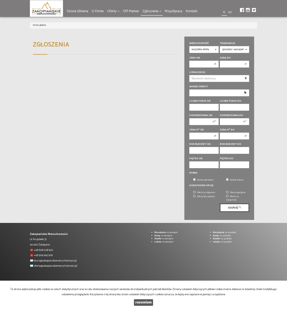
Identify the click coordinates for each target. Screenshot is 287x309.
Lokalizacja (197, 72)
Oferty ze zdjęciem (204, 192)
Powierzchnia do (231, 115)
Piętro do (226, 158)
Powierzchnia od (200, 115)
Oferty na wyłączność (232, 198)
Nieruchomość (199, 43)
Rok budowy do (230, 144)
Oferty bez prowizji (204, 196)
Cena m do (227, 130)
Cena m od (196, 130)
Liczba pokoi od (200, 101)
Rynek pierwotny (203, 180)
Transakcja (227, 43)
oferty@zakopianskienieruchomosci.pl (55, 266)
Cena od (194, 58)
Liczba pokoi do (230, 101)
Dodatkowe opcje (201, 185)
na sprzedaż (224, 232)
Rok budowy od (200, 144)
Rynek (193, 173)
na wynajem (166, 232)
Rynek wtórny (234, 180)
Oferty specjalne (236, 192)
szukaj (234, 207)
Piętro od (196, 158)
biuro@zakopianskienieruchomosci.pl (55, 260)
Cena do (225, 58)
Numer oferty (198, 86)
